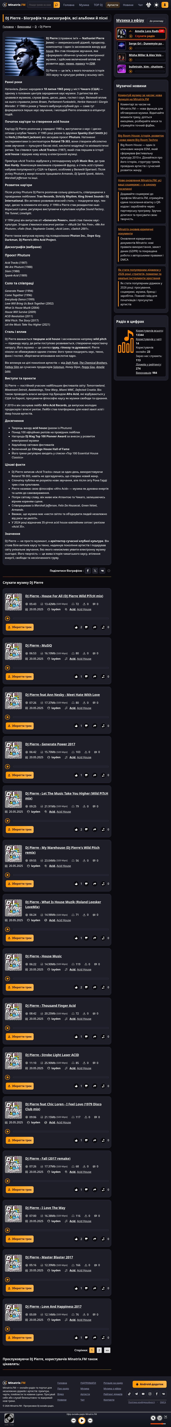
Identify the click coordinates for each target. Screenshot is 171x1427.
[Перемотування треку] (61, 618)
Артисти (112, 5)
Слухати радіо (145, 36)
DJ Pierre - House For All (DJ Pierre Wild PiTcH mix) (64, 596)
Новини (128, 5)
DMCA (163, 1402)
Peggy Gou (88, 367)
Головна (68, 5)
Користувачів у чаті (148, 339)
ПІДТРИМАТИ (88, 1383)
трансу (80, 63)
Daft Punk (72, 363)
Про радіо (63, 1388)
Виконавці (24, 27)
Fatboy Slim (12, 367)
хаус (61, 63)
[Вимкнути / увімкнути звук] (153, 1418)
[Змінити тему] (156, 5)
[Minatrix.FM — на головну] (14, 5)
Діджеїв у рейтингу (148, 364)
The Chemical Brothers (93, 363)
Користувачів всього (149, 330)
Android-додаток (149, 1384)
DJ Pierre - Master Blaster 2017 (49, 1257)
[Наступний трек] (90, 1420)
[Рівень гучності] (158, 1423)
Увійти (165, 4)
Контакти (109, 1399)
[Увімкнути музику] (82, 1420)
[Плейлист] (160, 1418)
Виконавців (143, 373)
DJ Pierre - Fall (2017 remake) (47, 1158)
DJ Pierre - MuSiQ (38, 645)
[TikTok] (129, 1394)
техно (70, 63)
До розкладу (156, 20)
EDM (92, 63)
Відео (60, 1394)
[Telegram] (136, 1394)
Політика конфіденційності (141, 1402)
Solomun (58, 367)
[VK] (163, 1394)
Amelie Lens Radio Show (151, 31)
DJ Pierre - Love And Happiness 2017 (53, 1306)
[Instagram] (150, 1394)
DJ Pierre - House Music (43, 956)
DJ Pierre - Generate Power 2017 (50, 744)
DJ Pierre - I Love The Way (45, 1208)
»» (107, 1350)
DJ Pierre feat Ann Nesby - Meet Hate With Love (62, 695)
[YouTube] (143, 1394)
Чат (140, 5)
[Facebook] (157, 1394)
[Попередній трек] (73, 1420)
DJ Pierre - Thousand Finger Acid (50, 1005)
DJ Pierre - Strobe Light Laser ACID (52, 1055)
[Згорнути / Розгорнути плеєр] (164, 1416)
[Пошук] (43, 5)
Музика (84, 5)
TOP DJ (98, 5)
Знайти (56, 5)
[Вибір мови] (148, 5)
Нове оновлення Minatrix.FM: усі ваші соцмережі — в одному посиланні (139, 184)
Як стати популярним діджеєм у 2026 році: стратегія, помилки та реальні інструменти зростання (139, 274)
